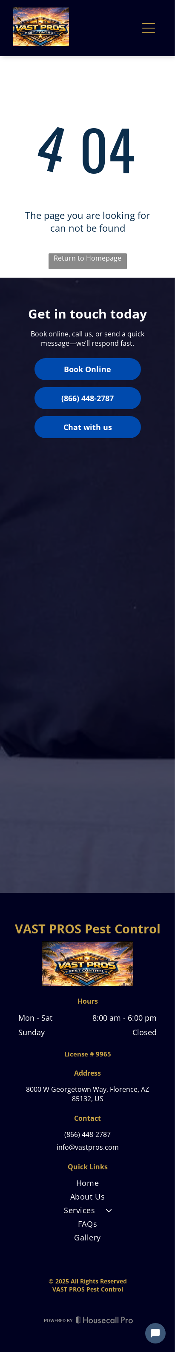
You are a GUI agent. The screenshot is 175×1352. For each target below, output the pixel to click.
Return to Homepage (87, 258)
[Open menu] (148, 28)
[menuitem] (87, 1184)
